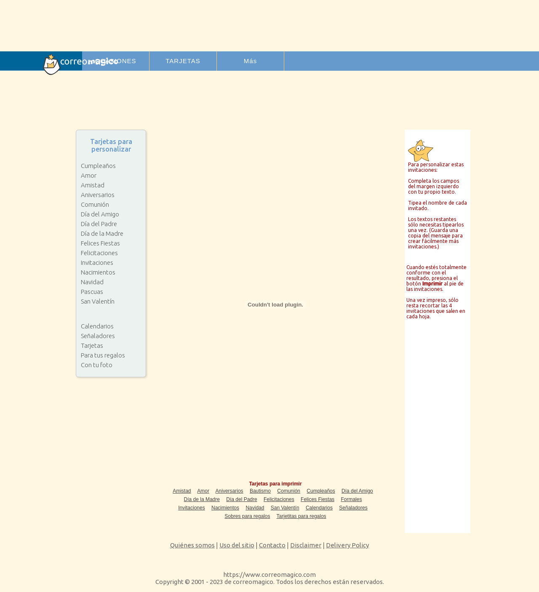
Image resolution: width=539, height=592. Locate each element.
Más (250, 60)
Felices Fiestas (100, 243)
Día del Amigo (100, 214)
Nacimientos (98, 272)
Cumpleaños (98, 165)
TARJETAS (182, 60)
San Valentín (98, 301)
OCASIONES (115, 60)
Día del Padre (99, 223)
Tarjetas (92, 345)
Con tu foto (96, 364)
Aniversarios (98, 194)
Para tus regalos (103, 355)
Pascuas (92, 291)
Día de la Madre (102, 233)
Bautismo (260, 491)
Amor (88, 175)
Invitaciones (97, 262)
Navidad (92, 281)
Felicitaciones (99, 252)
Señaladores (98, 335)
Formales (351, 499)
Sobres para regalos (247, 516)
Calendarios (97, 326)
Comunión (95, 204)
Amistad (92, 185)
